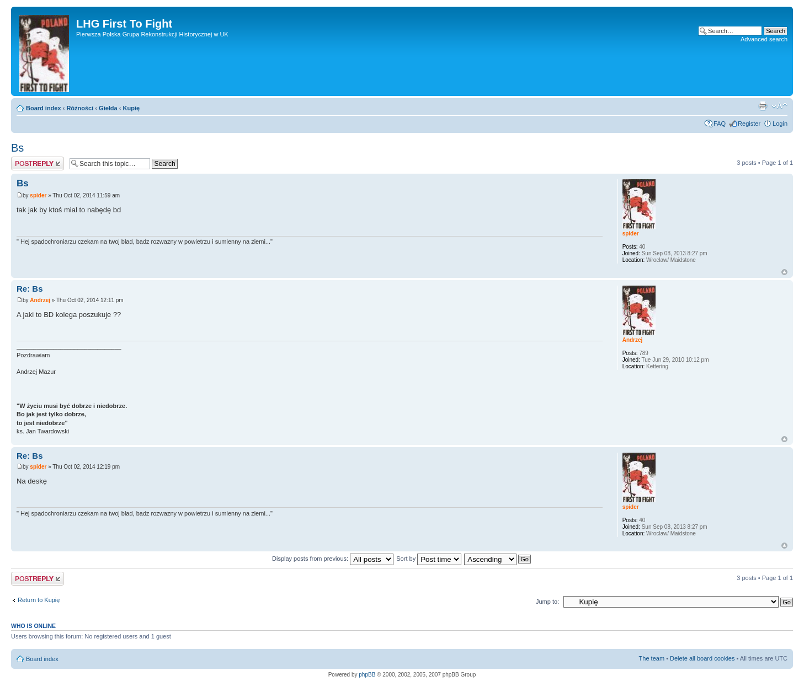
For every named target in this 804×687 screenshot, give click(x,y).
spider (38, 195)
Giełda (108, 108)
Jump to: (547, 601)
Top (784, 272)
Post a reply (37, 163)
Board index (43, 108)
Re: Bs (30, 288)
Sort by (428, 558)
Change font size (779, 106)
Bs (17, 148)
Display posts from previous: (332, 558)
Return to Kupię (39, 600)
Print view (763, 106)
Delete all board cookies (702, 658)
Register (749, 123)
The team (651, 658)
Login (780, 123)
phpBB (367, 675)
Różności (79, 108)
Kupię (131, 108)
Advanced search (764, 39)
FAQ (720, 123)
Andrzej (40, 300)
